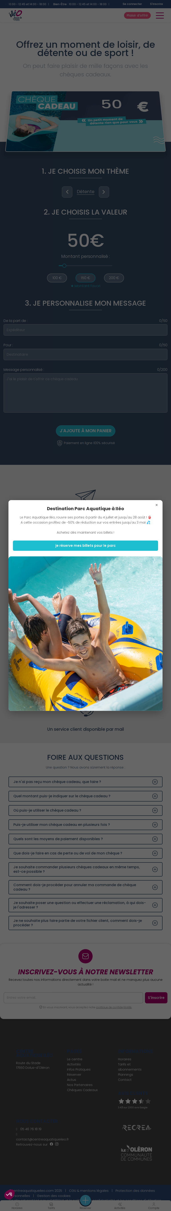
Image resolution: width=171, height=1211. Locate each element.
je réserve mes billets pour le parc (85, 545)
